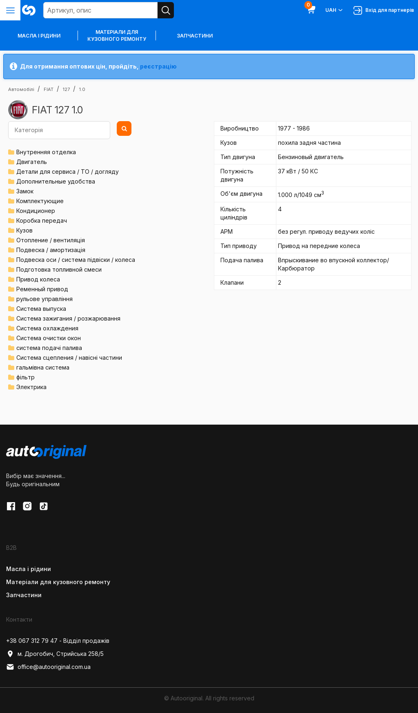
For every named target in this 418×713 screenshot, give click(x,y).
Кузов (24, 230)
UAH (334, 10)
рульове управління (44, 298)
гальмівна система (42, 367)
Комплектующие (40, 200)
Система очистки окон (48, 337)
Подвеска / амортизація (50, 249)
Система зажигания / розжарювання (68, 318)
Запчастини (195, 36)
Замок (24, 191)
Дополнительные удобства (55, 181)
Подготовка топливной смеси (59, 269)
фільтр (25, 377)
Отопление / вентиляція (50, 240)
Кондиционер (35, 210)
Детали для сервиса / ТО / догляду (67, 171)
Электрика (31, 386)
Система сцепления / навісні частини (69, 357)
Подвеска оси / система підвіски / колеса (75, 259)
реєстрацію (158, 66)
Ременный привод (42, 289)
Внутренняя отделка (46, 151)
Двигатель (31, 161)
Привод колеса (38, 279)
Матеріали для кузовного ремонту (116, 35)
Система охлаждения (47, 328)
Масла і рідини (28, 568)
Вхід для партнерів (384, 10)
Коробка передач (41, 220)
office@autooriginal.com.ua (48, 667)
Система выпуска (41, 308)
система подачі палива (49, 347)
